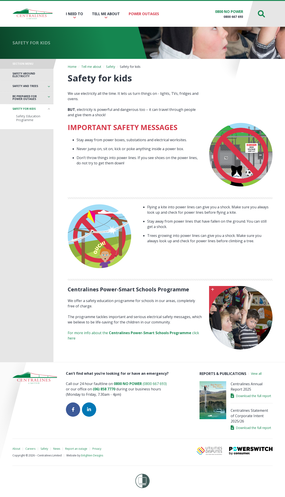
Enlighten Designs (92, 455)
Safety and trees (25, 86)
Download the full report (251, 395)
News (56, 449)
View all (256, 373)
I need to (74, 15)
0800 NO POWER (229, 11)
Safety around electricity (23, 75)
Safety (110, 66)
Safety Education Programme (28, 118)
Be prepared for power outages (24, 97)
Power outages (144, 13)
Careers (30, 449)
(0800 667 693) (140, 383)
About (16, 449)
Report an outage (76, 449)
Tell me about (106, 15)
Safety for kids (24, 109)
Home (72, 66)
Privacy (96, 449)
